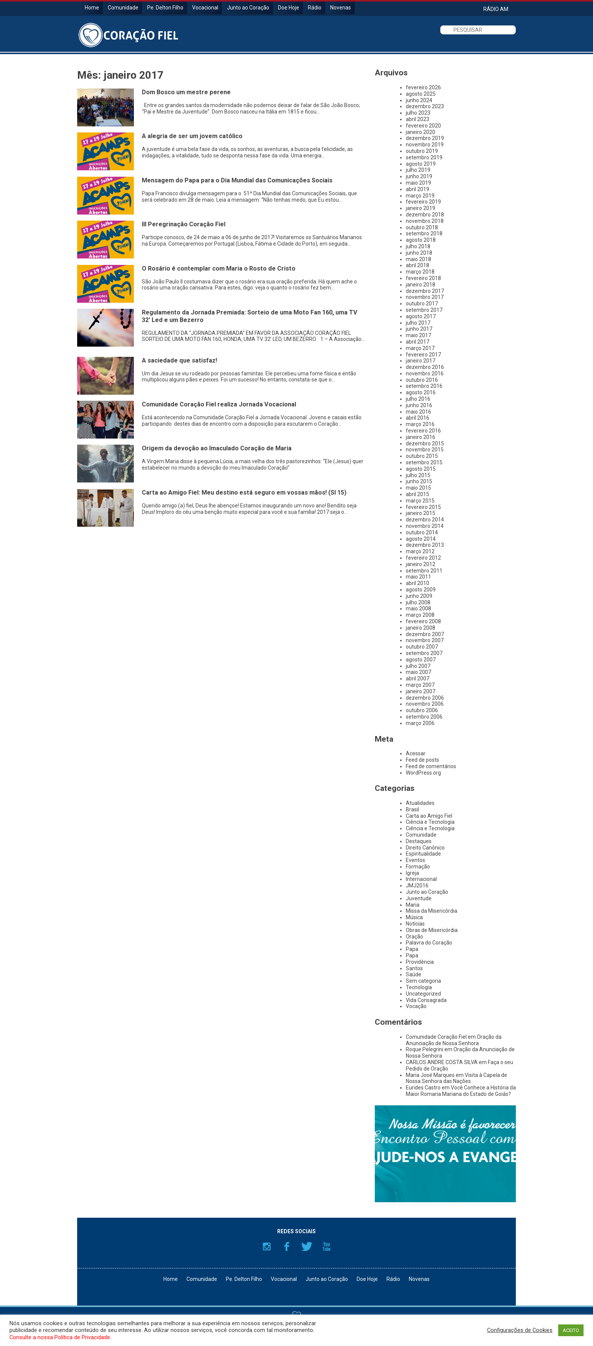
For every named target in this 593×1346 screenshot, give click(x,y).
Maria (412, 905)
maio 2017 (418, 335)
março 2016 (420, 424)
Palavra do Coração (429, 943)
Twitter (306, 1246)
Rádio (314, 7)
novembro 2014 (425, 526)
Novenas (340, 7)
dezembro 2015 (425, 443)
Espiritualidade (423, 854)
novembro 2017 (425, 297)
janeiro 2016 (420, 437)
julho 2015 (418, 475)
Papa (412, 949)
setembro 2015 (424, 462)
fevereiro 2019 (423, 202)
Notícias (415, 924)
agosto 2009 (421, 590)
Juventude (419, 898)
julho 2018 (418, 246)
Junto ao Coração (248, 7)
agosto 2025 (421, 94)
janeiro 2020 (420, 132)
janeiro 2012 (420, 564)
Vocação (416, 1006)
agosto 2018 (421, 240)
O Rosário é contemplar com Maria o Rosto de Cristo (218, 268)
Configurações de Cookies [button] (520, 1330)
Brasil (412, 809)
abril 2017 (417, 342)
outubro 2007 (422, 647)
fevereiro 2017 (423, 355)
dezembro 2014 (425, 520)
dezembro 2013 (425, 545)
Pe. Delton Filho (165, 7)
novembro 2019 (425, 145)
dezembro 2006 (425, 698)
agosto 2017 (421, 316)
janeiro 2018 (420, 285)
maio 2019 (418, 183)
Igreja (412, 873)
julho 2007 (418, 666)
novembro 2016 (425, 373)
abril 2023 (417, 119)
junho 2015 (419, 481)
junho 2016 (419, 405)
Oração (414, 937)
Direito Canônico (425, 848)
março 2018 (420, 272)
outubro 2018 (422, 227)
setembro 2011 (424, 571)
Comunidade (123, 7)
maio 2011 (418, 577)
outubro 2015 (422, 456)
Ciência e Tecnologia (430, 822)
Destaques (419, 841)
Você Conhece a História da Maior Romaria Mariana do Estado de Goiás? (461, 1091)
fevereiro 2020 (423, 126)
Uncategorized (423, 994)
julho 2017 (418, 323)
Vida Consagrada (426, 1000)
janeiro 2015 (420, 513)
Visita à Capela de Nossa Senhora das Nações (456, 1078)
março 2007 (420, 685)
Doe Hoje (288, 7)
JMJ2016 (417, 885)
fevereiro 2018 (423, 278)
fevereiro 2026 (423, 87)
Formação (418, 867)
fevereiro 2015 (423, 507)
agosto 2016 (421, 392)
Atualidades (420, 803)
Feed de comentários (431, 766)
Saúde (413, 974)
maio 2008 (418, 608)
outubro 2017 (422, 303)
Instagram (266, 1246)
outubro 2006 (422, 710)
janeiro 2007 (420, 691)
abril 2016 (417, 418)
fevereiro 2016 (423, 431)
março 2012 (420, 551)
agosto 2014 (421, 539)
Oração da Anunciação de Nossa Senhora (453, 1040)
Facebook (286, 1246)
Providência (420, 962)
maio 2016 (418, 412)
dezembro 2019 (425, 138)
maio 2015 (418, 488)
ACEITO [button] (571, 1330)
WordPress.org (423, 773)
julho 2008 (418, 602)
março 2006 (420, 723)
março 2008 (420, 615)
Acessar (415, 753)
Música (414, 917)
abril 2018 (417, 265)
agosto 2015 (421, 469)
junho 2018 (419, 253)
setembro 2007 (424, 653)
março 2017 (420, 348)
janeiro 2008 (420, 628)
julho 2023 (418, 113)
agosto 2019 (421, 164)
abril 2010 (417, 583)
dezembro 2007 (425, 634)
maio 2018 (418, 259)
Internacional (421, 879)
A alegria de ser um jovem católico (192, 136)
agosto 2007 (421, 660)
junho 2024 (419, 100)
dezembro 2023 (425, 106)
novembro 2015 (425, 450)
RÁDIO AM (495, 9)
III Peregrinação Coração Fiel (183, 224)
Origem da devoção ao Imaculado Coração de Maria (217, 448)
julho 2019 (418, 170)
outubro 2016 (422, 380)
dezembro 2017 (425, 291)
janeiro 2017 (420, 361)
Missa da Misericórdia (431, 911)
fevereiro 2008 (423, 621)
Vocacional (205, 7)
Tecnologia (419, 987)
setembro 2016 (424, 386)
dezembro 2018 (425, 215)
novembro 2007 (425, 640)
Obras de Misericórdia (432, 930)
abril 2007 (417, 678)
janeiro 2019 (420, 208)
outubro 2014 (422, 532)
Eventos (415, 860)
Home (92, 7)
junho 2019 (419, 176)
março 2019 (420, 196)
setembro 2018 (424, 233)
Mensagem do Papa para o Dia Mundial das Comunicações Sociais (237, 180)
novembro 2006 (425, 704)
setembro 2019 (424, 157)
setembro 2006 (424, 717)
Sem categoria (423, 981)
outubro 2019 (422, 151)
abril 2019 (417, 189)
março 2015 (420, 501)
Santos (414, 968)
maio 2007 (418, 672)
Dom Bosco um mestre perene (186, 92)
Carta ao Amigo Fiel (429, 816)
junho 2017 (419, 329)
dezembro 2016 (425, 367)
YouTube (326, 1246)
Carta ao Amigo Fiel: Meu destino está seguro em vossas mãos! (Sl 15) (244, 492)
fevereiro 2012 (423, 558)
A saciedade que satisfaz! (179, 360)
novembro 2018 (425, 221)
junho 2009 (419, 596)
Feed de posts (422, 760)
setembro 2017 (424, 310)
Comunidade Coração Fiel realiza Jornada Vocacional (219, 404)
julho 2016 (418, 399)
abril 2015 (417, 494)
